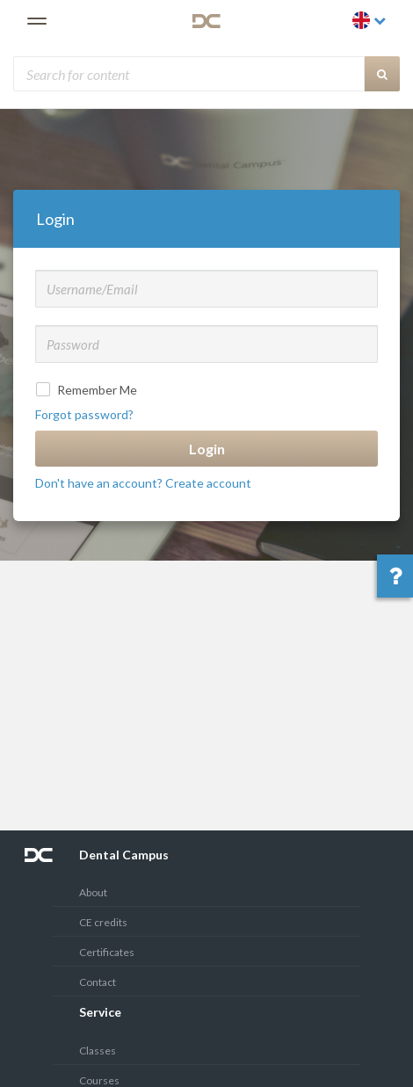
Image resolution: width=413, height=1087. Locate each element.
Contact (97, 982)
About (93, 892)
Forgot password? (84, 414)
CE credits (103, 922)
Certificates (106, 952)
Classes (97, 1050)
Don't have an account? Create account (143, 482)
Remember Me (88, 389)
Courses (99, 1080)
